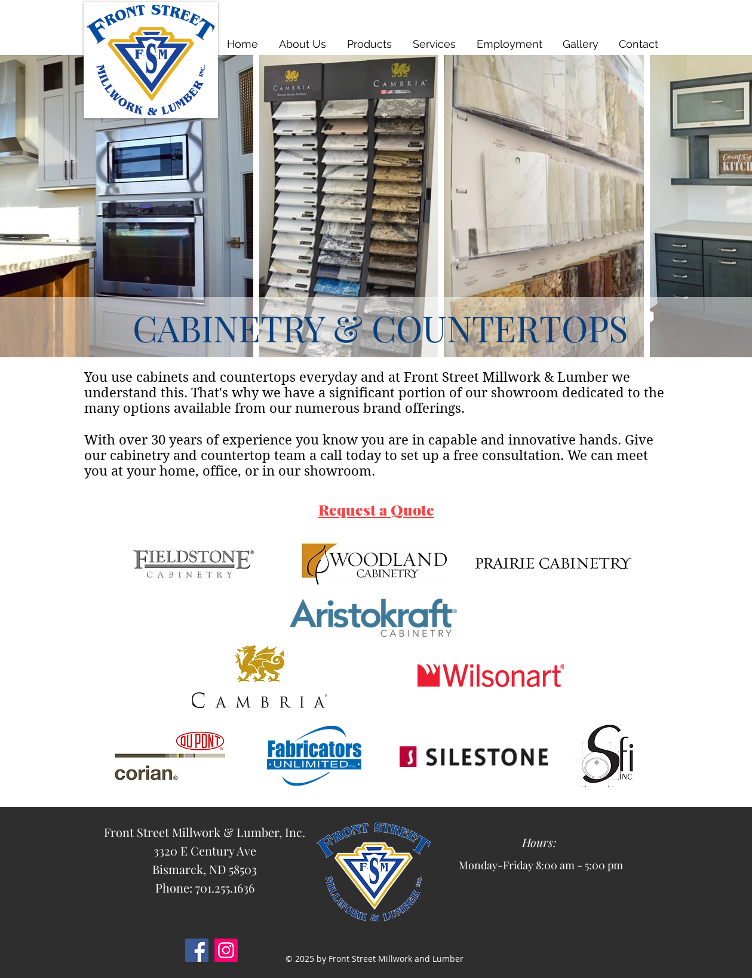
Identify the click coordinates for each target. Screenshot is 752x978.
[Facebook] (196, 950)
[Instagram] (226, 950)
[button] (370, 44)
